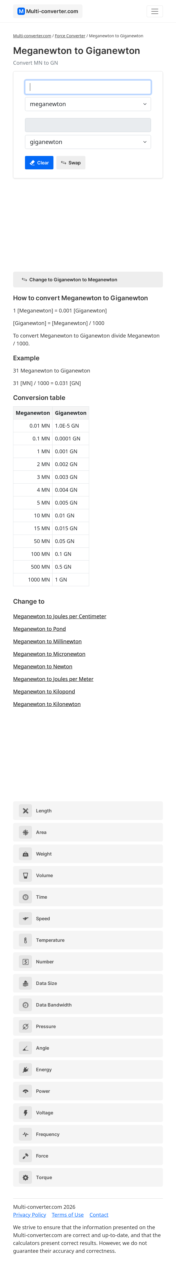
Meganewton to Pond (39, 628)
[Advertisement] (88, 224)
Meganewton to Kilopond (44, 691)
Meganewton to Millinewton (47, 641)
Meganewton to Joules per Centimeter (59, 616)
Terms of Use (68, 1214)
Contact (98, 1214)
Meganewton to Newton (42, 666)
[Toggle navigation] (155, 11)
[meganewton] (88, 87)
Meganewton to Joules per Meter (53, 678)
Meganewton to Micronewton (49, 653)
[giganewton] (88, 125)
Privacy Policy (29, 1214)
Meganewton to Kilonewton (47, 703)
